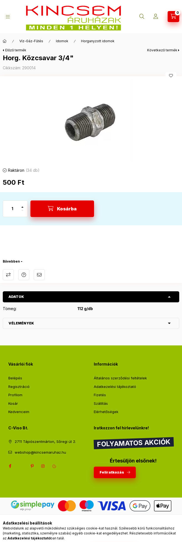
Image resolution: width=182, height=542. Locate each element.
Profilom (15, 395)
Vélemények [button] (21, 323)
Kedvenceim (18, 411)
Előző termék (15, 50)
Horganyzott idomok (98, 41)
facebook (9, 466)
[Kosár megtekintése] (173, 16)
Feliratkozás (112, 472)
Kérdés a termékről (23, 274)
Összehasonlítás (8, 274)
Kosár (13, 403)
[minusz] (22, 213)
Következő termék (162, 50)
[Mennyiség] (12, 209)
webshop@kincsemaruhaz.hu (40, 452)
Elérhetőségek (106, 411)
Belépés (15, 378)
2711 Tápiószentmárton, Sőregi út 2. (45, 441)
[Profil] (155, 16)
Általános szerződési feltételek (120, 378)
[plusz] (22, 205)
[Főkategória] (5, 41)
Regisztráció (19, 386)
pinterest (32, 466)
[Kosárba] (62, 208)
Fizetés (100, 395)
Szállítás (101, 403)
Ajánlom (39, 274)
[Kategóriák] (8, 17)
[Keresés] (141, 16)
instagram (43, 466)
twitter (21, 466)
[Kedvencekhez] (170, 75)
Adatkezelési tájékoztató (115, 386)
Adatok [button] (16, 297)
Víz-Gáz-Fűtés (31, 41)
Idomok (62, 41)
